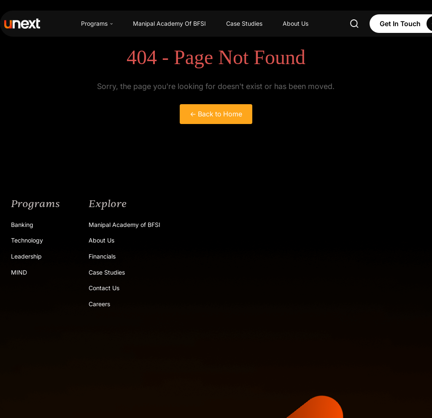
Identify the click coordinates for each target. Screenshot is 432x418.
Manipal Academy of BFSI (124, 224)
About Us (295, 23)
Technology (27, 240)
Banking (22, 224)
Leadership (26, 256)
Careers (99, 303)
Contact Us (104, 287)
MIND (19, 272)
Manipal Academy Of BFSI (169, 23)
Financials (102, 256)
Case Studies (244, 23)
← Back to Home (216, 114)
